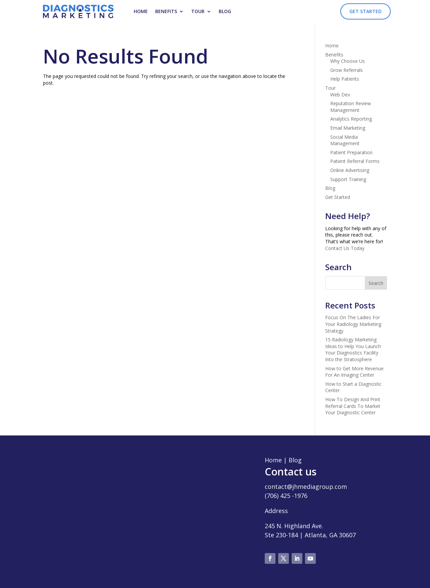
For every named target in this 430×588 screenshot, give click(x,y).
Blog (225, 11)
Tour (198, 11)
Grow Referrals (346, 70)
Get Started (365, 11)
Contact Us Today (344, 248)
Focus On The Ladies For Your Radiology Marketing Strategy (353, 324)
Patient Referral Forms (355, 161)
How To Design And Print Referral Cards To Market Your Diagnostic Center (352, 406)
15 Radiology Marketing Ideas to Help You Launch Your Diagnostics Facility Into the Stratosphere (353, 349)
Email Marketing (347, 128)
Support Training (348, 179)
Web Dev (340, 94)
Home (141, 11)
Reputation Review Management (350, 106)
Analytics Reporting (351, 119)
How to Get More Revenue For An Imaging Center (354, 371)
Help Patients (344, 79)
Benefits (166, 11)
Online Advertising (349, 170)
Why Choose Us (347, 61)
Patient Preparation (351, 152)
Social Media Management (344, 140)
